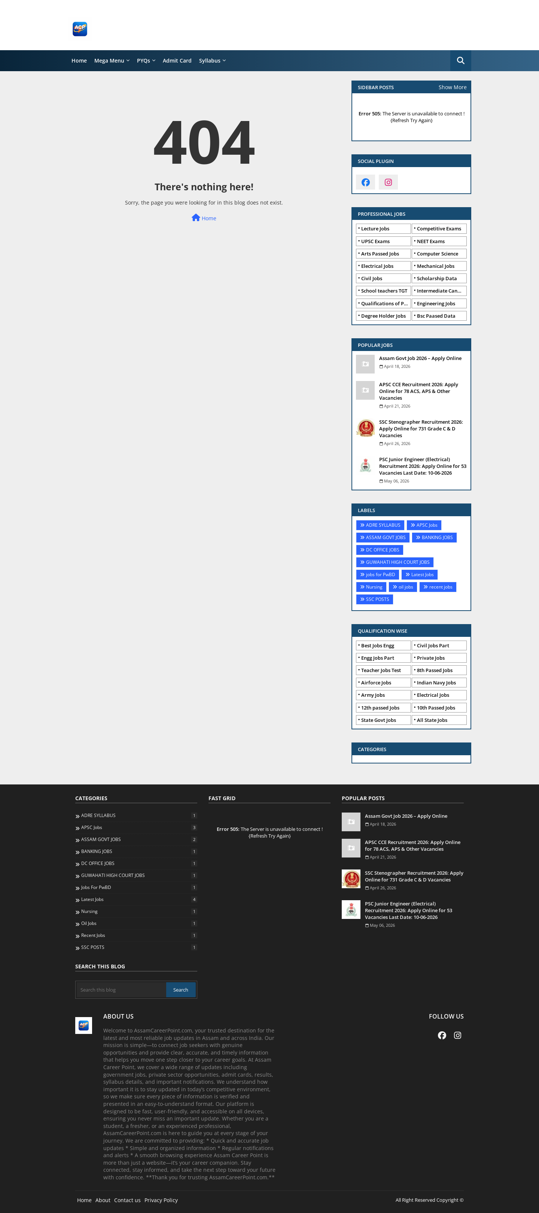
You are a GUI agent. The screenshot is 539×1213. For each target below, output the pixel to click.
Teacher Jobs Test (381, 670)
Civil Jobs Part (433, 645)
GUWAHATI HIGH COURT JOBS (398, 562)
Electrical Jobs (377, 266)
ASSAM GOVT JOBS (386, 537)
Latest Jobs (422, 574)
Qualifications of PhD (386, 303)
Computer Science (437, 253)
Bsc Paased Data (436, 315)
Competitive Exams (439, 228)
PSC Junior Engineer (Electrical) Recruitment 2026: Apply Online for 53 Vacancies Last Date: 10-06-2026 (422, 466)
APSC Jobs (427, 525)
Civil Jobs (371, 278)
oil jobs (406, 587)
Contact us (127, 1200)
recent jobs (441, 587)
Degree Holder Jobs (383, 315)
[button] (460, 60)
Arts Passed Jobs (380, 253)
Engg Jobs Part (377, 657)
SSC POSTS (377, 599)
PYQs (143, 60)
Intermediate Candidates (442, 290)
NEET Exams (431, 241)
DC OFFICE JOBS (382, 550)
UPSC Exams (375, 241)
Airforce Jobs (376, 682)
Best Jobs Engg (377, 645)
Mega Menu (109, 60)
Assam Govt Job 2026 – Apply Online (420, 358)
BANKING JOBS (437, 537)
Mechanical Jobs (435, 266)
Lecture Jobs (375, 228)
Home (79, 60)
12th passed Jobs (380, 707)
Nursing (374, 587)
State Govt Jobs (378, 720)
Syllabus (209, 60)
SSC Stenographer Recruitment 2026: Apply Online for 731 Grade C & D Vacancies (421, 428)
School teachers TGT (384, 290)
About (102, 1200)
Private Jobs (431, 657)
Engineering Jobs (436, 303)
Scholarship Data (437, 278)
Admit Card (177, 60)
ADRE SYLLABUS (383, 525)
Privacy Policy (161, 1200)
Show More (453, 87)
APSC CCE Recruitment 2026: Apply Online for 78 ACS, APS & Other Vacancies (418, 391)
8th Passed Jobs (435, 670)
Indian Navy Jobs (436, 682)
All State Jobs (432, 720)
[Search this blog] (121, 989)
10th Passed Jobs (436, 707)
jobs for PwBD (380, 574)
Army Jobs (373, 695)
